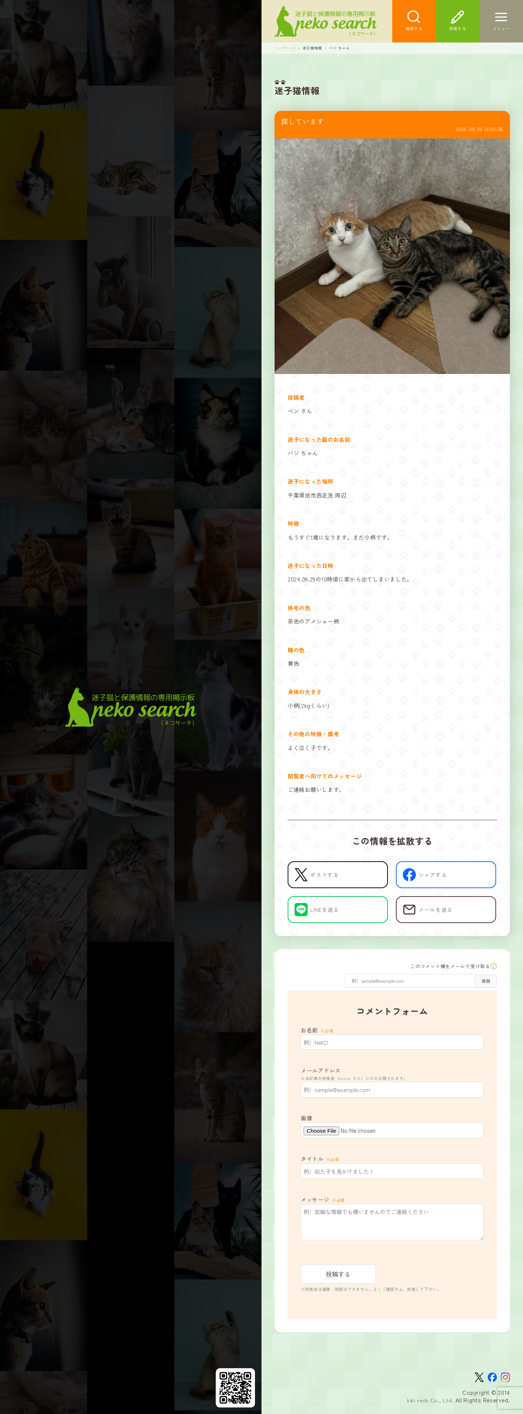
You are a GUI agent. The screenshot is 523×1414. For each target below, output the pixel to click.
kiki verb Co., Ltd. (430, 1403)
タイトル (320, 1161)
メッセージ (323, 1201)
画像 (306, 1120)
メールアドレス (392, 1076)
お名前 (317, 1032)
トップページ (286, 49)
